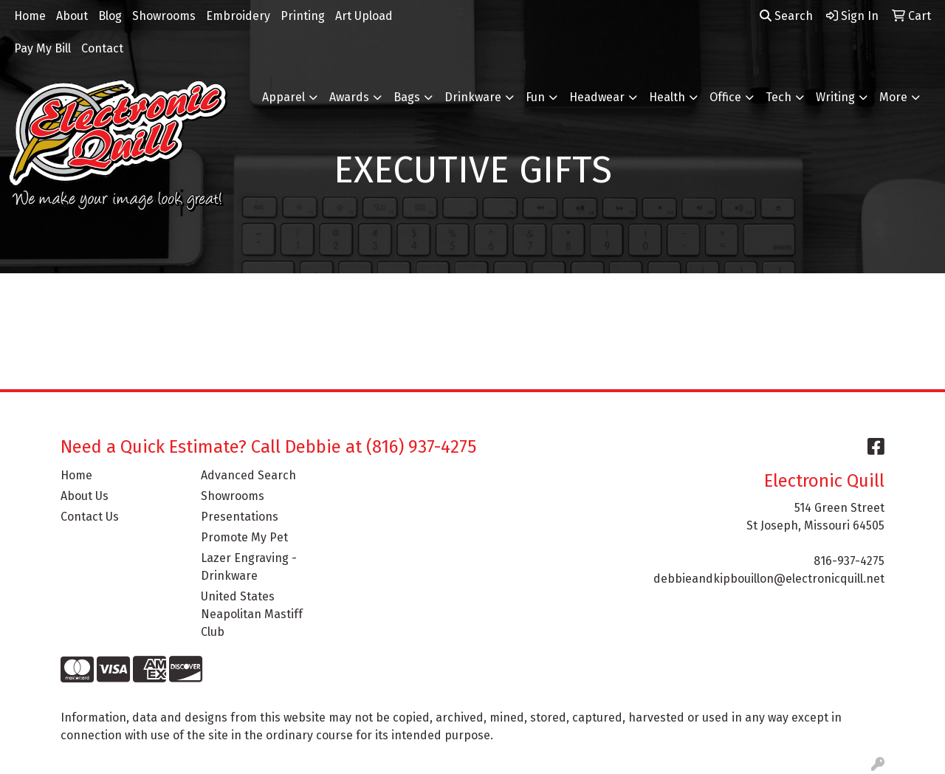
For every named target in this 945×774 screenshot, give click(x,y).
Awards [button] (349, 97)
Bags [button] (407, 97)
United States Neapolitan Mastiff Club (252, 614)
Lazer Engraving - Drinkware (249, 567)
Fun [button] (535, 97)
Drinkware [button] (472, 97)
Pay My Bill (42, 48)
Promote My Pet (244, 537)
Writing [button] (835, 97)
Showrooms (164, 16)
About (72, 16)
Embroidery (238, 16)
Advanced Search (248, 475)
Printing (303, 16)
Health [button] (667, 97)
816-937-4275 (849, 561)
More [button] (893, 97)
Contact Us (90, 517)
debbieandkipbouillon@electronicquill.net (768, 579)
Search (786, 16)
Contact (102, 48)
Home (30, 16)
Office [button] (725, 97)
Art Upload (364, 16)
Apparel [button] (283, 97)
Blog (110, 16)
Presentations (239, 517)
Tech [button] (778, 97)
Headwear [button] (597, 97)
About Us (85, 496)
